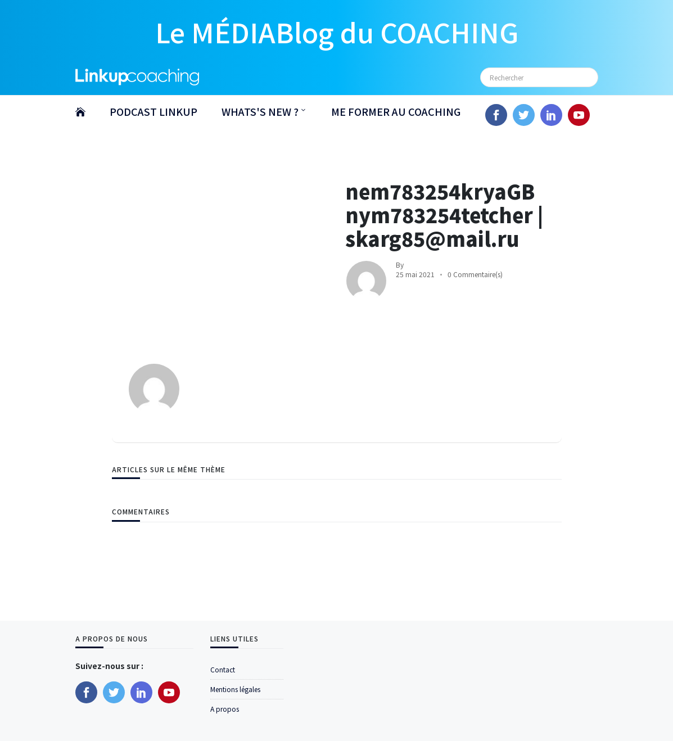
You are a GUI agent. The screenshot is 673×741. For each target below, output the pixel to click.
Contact (222, 669)
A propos (224, 708)
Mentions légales (235, 689)
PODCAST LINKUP (153, 111)
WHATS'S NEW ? (260, 111)
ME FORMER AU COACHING (395, 111)
